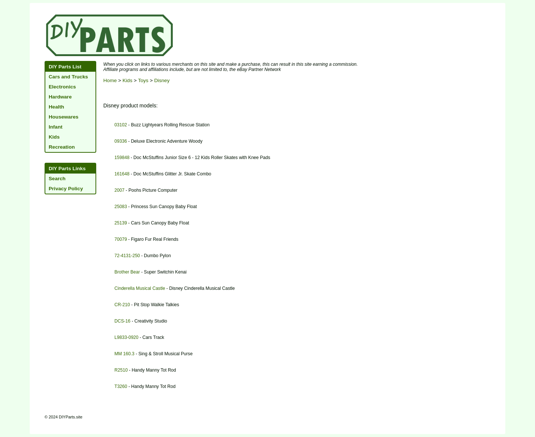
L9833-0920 (126, 337)
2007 (119, 190)
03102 (120, 124)
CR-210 (122, 304)
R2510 (121, 370)
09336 (120, 141)
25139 (120, 223)
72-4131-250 (127, 255)
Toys (143, 80)
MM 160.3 (124, 353)
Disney (162, 80)
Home (110, 80)
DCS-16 (122, 321)
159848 (121, 157)
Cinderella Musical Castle (139, 288)
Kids (127, 80)
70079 (120, 239)
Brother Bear (127, 272)
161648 (121, 174)
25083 (120, 206)
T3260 (120, 386)
